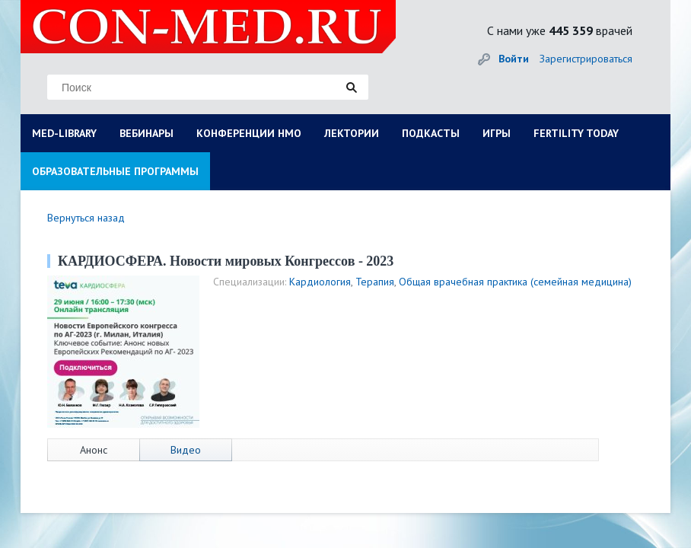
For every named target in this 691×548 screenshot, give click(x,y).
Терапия (374, 281)
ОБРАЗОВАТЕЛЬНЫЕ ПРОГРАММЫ (115, 171)
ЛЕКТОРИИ (351, 133)
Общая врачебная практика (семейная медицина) (515, 281)
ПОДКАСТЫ (431, 133)
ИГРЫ (496, 133)
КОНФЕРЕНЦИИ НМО (248, 133)
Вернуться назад (86, 218)
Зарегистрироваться (586, 58)
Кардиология (320, 281)
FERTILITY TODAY (576, 133)
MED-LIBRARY (64, 133)
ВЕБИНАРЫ (146, 133)
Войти (513, 58)
